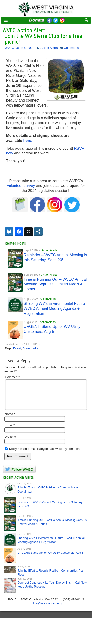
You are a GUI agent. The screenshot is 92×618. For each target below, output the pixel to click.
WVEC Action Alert (23, 30)
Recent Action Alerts (18, 483)
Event (17, 348)
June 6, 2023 (25, 48)
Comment (12, 377)
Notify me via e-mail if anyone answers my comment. (43, 454)
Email (10, 431)
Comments (71, 48)
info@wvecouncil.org (47, 609)
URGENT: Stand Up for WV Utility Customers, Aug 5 (50, 558)
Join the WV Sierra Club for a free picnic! (43, 39)
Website (10, 442)
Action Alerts (49, 48)
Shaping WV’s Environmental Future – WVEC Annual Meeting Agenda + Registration (56, 309)
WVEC (9, 48)
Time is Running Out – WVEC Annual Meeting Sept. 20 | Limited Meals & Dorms (55, 284)
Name (10, 419)
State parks (30, 348)
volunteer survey (21, 186)
